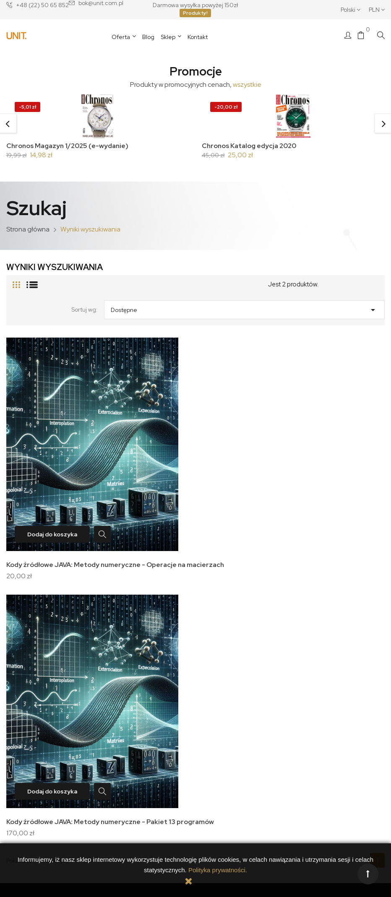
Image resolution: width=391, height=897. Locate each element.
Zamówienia (218, 682)
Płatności (116, 706)
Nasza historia (38, 706)
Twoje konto (222, 658)
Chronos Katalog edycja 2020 (250, 145)
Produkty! (195, 13)
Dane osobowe (222, 671)
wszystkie (247, 84)
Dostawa (116, 671)
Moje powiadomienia (230, 717)
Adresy (212, 694)
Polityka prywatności (130, 682)
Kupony (212, 706)
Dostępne (244, 309)
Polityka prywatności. (217, 870)
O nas (27, 694)
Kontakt (29, 717)
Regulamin (118, 694)
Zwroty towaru (123, 717)
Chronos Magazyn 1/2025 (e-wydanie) (69, 145)
